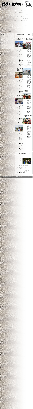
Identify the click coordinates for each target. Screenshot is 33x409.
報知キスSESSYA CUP (19, 12)
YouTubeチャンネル (27, 18)
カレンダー (19, 27)
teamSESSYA (12, 27)
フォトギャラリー (5, 20)
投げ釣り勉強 (20, 14)
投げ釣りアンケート (6, 22)
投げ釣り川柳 (24, 20)
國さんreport (15, 16)
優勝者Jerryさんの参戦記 (21, 61)
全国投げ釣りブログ (24, 10)
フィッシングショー (23, 22)
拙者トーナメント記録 (6, 16)
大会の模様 (22, 172)
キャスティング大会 (6, 14)
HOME (1, 28)
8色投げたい (28, 14)
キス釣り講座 (23, 16)
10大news (14, 22)
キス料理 (18, 18)
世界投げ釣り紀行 (5, 10)
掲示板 (13, 14)
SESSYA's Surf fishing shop (7, 25)
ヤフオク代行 (4, 27)
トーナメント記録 (4, 29)
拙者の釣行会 (14, 10)
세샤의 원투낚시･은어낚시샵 (21, 25)
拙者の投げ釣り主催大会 (7, 12)
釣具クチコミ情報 (15, 20)
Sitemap (25, 27)
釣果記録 (12, 18)
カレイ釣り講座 (5, 18)
